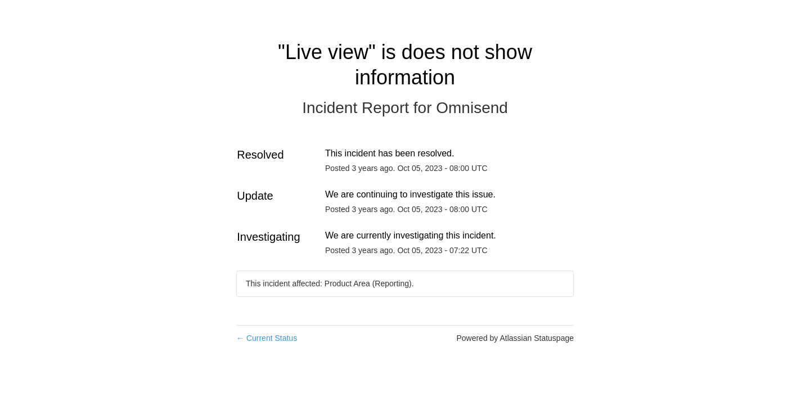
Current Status (266, 338)
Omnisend (472, 107)
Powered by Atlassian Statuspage (515, 338)
